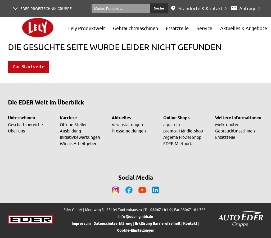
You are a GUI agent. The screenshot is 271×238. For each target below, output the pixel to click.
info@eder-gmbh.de (135, 217)
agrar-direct (174, 124)
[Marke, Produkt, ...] (121, 8)
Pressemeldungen (129, 130)
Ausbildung (70, 130)
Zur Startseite (28, 67)
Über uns (16, 130)
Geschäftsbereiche (25, 124)
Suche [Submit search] (159, 8)
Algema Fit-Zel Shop (182, 137)
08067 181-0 (160, 210)
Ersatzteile (225, 137)
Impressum (81, 223)
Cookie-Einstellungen (135, 230)
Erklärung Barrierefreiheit (157, 223)
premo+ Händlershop (183, 130)
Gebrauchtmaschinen (235, 130)
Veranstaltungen (127, 124)
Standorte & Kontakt (201, 8)
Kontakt (190, 223)
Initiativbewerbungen (80, 137)
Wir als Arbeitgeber (78, 143)
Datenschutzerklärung (112, 223)
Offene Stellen (74, 124)
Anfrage (247, 8)
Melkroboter (227, 124)
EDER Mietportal (179, 143)
